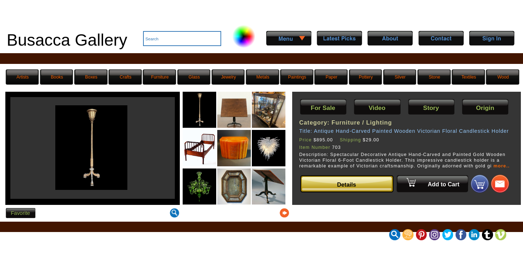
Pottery (366, 77)
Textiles (468, 77)
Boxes (91, 77)
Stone (434, 77)
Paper (331, 77)
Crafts (126, 77)
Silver (400, 77)
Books (57, 77)
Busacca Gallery (67, 40)
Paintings (297, 77)
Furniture (159, 77)
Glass (194, 77)
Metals (263, 77)
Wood (503, 77)
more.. (501, 165)
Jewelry (228, 77)
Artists (22, 77)
